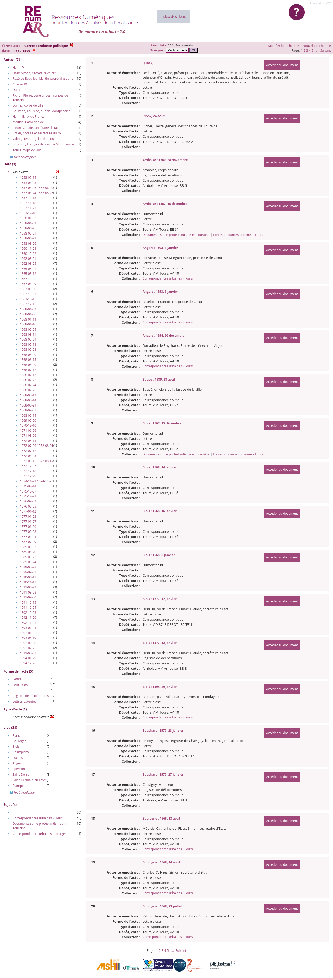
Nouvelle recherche (317, 46)
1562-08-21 (28, 258)
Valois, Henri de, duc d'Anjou (33, 139)
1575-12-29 (28, 496)
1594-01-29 (28, 658)
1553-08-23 (28, 183)
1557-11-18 (28, 203)
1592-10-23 (28, 612)
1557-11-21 (28, 208)
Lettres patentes (24, 701)
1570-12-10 (28, 425)
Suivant (325, 50)
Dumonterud (21, 90)
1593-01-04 (28, 628)
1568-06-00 (28, 354)
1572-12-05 (28, 466)
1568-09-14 (28, 415)
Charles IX (19, 84)
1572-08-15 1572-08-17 (36, 461)
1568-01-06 (28, 314)
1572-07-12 (28, 451)
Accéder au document (282, 65)
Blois (16, 746)
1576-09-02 (28, 501)
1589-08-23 (28, 557)
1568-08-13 (28, 395)
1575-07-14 (28, 486)
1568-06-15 (28, 359)
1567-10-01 (28, 294)
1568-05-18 (28, 344)
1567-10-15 (28, 299)
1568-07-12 (28, 370)
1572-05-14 (28, 440)
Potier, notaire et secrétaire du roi (37, 133)
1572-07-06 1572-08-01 (36, 445)
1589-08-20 (28, 552)
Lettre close (20, 685)
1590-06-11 (28, 577)
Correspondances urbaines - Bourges (39, 833)
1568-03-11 (28, 334)
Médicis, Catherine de (28, 122)
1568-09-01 (28, 410)
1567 (23, 279)
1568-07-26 (28, 390)
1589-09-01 (28, 572)
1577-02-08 (28, 531)
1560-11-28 (28, 248)
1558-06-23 (28, 238)
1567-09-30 (28, 289)
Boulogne (19, 741)
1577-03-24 (28, 537)
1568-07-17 (28, 375)
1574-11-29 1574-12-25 (36, 481)
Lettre (16, 679)
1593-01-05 (28, 633)
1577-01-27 (28, 521)
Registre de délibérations (30, 696)
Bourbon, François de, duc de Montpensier (43, 144)
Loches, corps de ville (27, 105)
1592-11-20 (28, 617)
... (317, 50)
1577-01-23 (28, 516)
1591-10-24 (28, 607)
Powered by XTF (320, 3)
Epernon (18, 769)
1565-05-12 (28, 273)
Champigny (20, 752)
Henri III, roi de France (28, 116)
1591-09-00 (28, 597)
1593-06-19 (28, 638)
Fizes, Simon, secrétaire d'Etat (34, 73)
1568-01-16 (28, 324)
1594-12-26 (28, 663)
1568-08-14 (28, 400)
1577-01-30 (28, 526)
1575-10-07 (28, 491)
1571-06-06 (28, 430)
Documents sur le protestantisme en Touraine (176, 234)
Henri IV (18, 67)
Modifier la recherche (283, 46)
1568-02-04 (28, 329)
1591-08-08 (28, 592)
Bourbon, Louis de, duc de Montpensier (41, 111)
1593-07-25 (28, 648)
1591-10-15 (28, 602)
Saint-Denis (20, 774)
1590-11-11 (28, 582)
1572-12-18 (28, 471)
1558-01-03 (28, 218)
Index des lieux (173, 16)
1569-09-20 (28, 420)
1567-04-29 (28, 284)
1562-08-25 (28, 263)
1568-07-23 (28, 380)
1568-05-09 (28, 339)
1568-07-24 (28, 385)
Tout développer (23, 157)
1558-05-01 (28, 233)
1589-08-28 (28, 567)
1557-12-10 (28, 213)
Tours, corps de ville (26, 150)
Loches (17, 757)
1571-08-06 (28, 435)
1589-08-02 (28, 547)
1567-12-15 (28, 304)
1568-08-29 (28, 405)
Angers (17, 763)
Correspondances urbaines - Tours (37, 818)
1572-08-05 (28, 456)
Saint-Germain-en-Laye (29, 780)
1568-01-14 (28, 319)
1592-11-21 (28, 623)
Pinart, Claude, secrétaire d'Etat (35, 127)
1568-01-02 (28, 309)
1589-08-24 (28, 562)
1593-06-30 (28, 643)
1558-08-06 (28, 243)
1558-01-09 (28, 223)
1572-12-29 (28, 476)
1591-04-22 (28, 587)
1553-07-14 (28, 177)
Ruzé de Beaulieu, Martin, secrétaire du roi (43, 78)
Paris (16, 735)
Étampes (18, 785)
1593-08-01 (28, 653)
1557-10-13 (28, 198)
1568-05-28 (28, 349)
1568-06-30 (28, 365)
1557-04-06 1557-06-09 (36, 187)
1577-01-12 (28, 511)
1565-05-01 (28, 269)
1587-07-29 (28, 542)
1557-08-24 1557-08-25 (36, 193)
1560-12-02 (28, 253)
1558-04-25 (28, 228)
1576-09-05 (28, 506)
